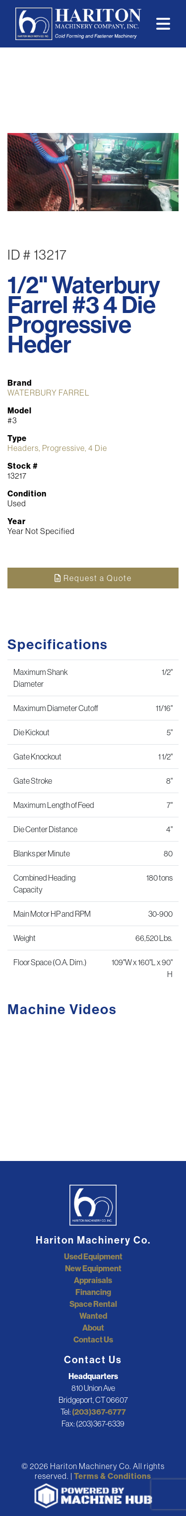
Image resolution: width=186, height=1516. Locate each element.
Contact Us (93, 1339)
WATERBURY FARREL (48, 393)
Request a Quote (93, 578)
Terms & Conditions (112, 1476)
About (93, 1328)
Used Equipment (93, 1256)
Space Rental (93, 1304)
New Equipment (93, 1268)
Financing (93, 1292)
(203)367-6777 (99, 1412)
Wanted (93, 1316)
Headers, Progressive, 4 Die (57, 448)
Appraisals (93, 1280)
